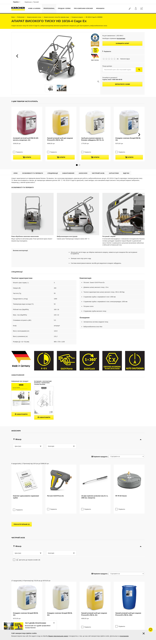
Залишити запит (122, 43)
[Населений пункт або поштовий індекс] (118, 69)
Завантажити (21, 410)
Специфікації (52, 169)
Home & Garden (34, 8)
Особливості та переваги (32, 169)
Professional (49, 8)
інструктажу (121, 38)
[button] (17, 56)
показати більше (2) (22, 515)
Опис (16, 169)
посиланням (124, 636)
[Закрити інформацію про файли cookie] (144, 633)
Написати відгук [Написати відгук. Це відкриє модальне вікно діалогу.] (125, 59)
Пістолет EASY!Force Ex (55, 491)
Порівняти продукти (99, 452)
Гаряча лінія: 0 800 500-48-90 (112, 79)
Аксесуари (83, 169)
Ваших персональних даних (58, 636)
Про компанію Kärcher (83, 8)
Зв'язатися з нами (122, 84)
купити (27, 153)
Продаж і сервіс (64, 8)
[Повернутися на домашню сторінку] (19, 8)
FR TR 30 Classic (121, 491)
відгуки (126, 169)
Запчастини (114, 169)
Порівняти (107, 51)
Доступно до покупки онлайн (28, 551)
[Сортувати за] (126, 452)
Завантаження (68, 169)
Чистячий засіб (98, 169)
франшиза (100, 8)
